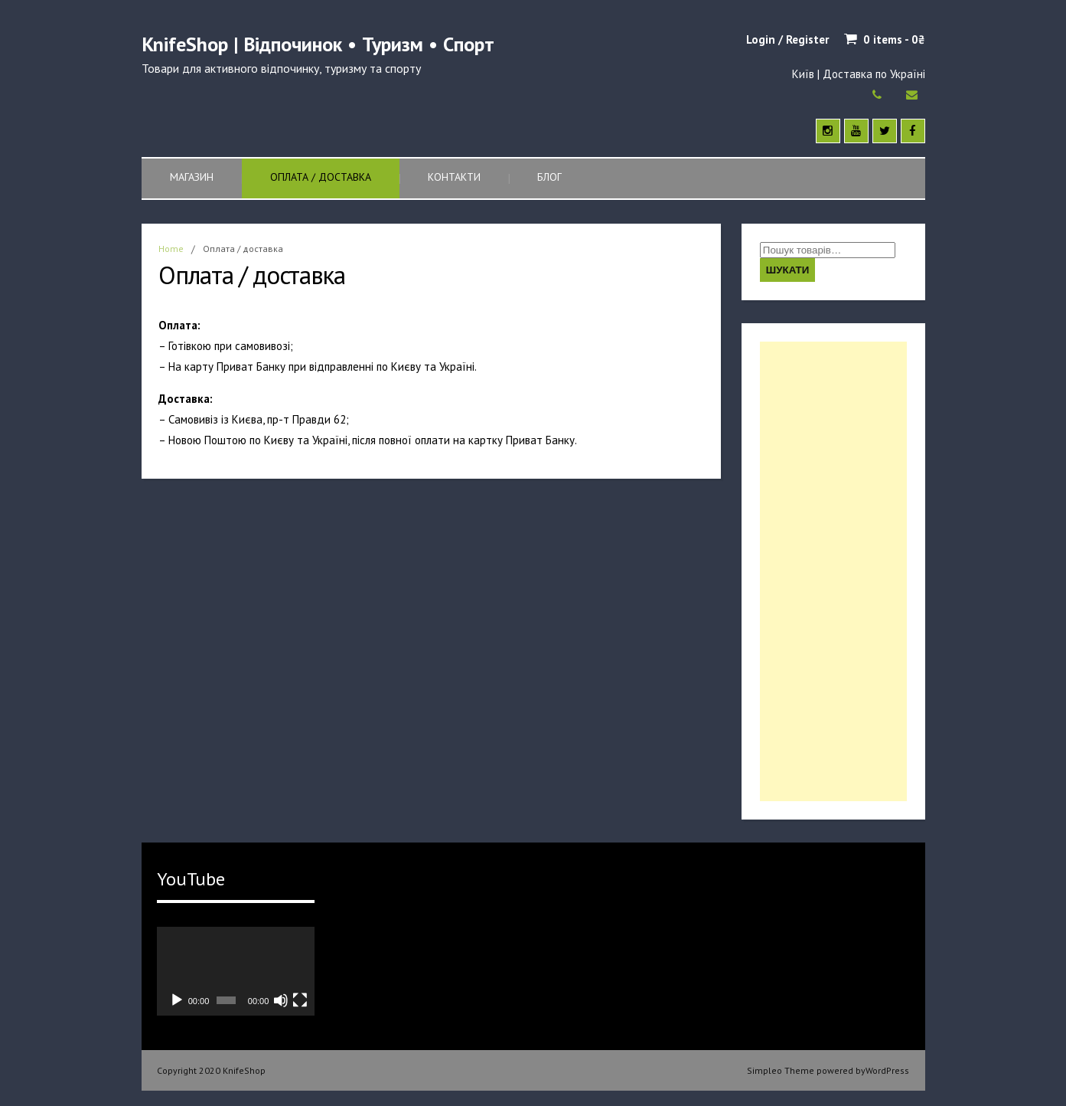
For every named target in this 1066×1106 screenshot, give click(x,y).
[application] (236, 971)
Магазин (192, 177)
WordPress (887, 1070)
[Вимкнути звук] (281, 1000)
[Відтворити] (176, 1000)
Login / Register (787, 39)
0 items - (894, 39)
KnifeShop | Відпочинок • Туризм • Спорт (318, 44)
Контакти (454, 177)
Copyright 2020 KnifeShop (211, 1070)
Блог (549, 177)
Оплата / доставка (320, 177)
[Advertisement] (833, 571)
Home (171, 248)
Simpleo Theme (780, 1070)
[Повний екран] (300, 1000)
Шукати (788, 270)
